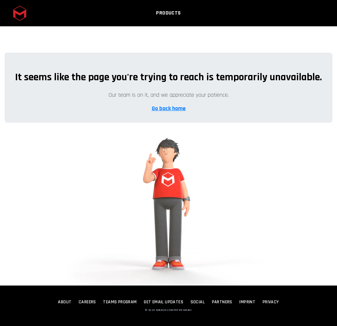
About (64, 302)
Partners (222, 302)
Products (168, 15)
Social (198, 302)
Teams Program (120, 302)
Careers (87, 302)
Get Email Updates (163, 302)
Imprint (247, 302)
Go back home (169, 108)
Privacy (271, 302)
